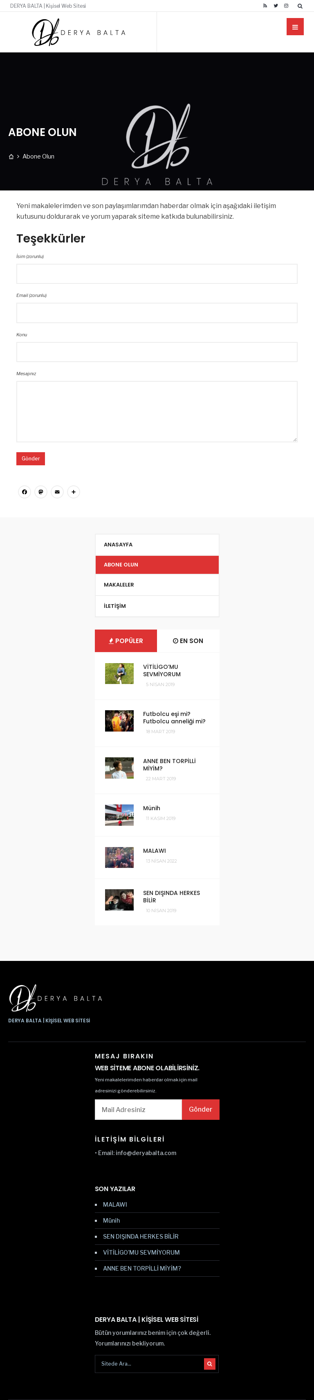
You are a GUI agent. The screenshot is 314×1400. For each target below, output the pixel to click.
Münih (151, 808)
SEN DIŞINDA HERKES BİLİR (171, 896)
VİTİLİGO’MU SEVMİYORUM (162, 670)
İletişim (115, 606)
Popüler (126, 641)
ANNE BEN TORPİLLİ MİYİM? (169, 764)
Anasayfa (118, 544)
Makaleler (119, 585)
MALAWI (154, 851)
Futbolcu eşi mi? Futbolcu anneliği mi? (174, 717)
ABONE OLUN (121, 565)
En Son (188, 641)
